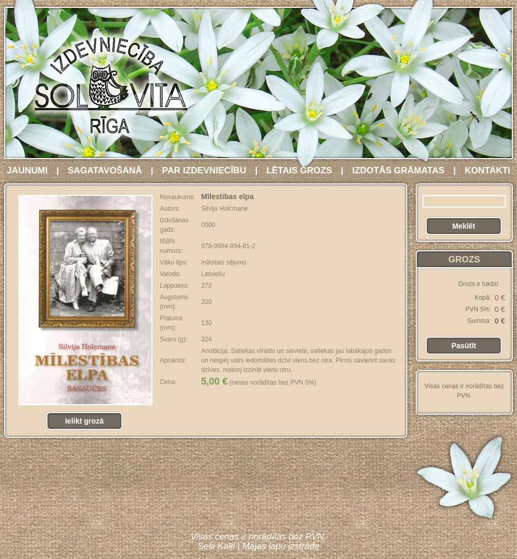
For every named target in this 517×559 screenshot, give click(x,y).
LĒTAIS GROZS (299, 170)
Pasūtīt (464, 345)
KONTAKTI (488, 170)
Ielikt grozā (84, 421)
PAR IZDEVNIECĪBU (204, 170)
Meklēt (463, 226)
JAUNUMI (27, 170)
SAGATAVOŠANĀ (105, 170)
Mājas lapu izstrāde (280, 546)
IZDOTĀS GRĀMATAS (398, 170)
